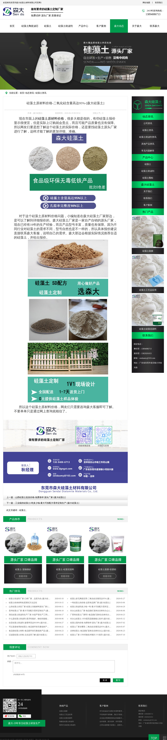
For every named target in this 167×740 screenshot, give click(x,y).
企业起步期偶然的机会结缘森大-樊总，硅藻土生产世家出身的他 (111, 718)
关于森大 (137, 26)
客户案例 (101, 26)
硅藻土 (47, 26)
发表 (105, 680)
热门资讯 (14, 591)
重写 (118, 680)
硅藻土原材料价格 (51, 118)
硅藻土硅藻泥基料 (65, 718)
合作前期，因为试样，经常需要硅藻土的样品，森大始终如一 (112, 722)
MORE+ (120, 519)
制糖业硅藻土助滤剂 (66, 721)
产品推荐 (14, 519)
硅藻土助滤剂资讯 (147, 137)
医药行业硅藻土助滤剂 (67, 725)
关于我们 (148, 191)
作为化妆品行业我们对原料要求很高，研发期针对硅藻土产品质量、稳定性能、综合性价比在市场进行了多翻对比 (112, 711)
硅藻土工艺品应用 (65, 714)
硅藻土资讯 (41, 93)
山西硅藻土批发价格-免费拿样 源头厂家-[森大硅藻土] (40, 497)
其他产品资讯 (147, 144)
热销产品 (63, 706)
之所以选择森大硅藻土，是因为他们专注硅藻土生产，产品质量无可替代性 (112, 725)
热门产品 (147, 211)
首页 (12, 26)
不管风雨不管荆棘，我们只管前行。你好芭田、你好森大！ (111, 715)
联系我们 (159, 3)
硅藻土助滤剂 (65, 26)
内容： (10, 661)
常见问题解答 (147, 151)
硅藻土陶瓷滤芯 (29, 26)
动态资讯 (29, 93)
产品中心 (83, 26)
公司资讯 (148, 123)
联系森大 (154, 26)
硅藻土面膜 (63, 711)
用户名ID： (12, 656)
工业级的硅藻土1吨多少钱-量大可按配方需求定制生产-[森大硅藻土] (47, 503)
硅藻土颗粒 (147, 178)
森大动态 (119, 26)
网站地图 (146, 3)
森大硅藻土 (148, 184)
